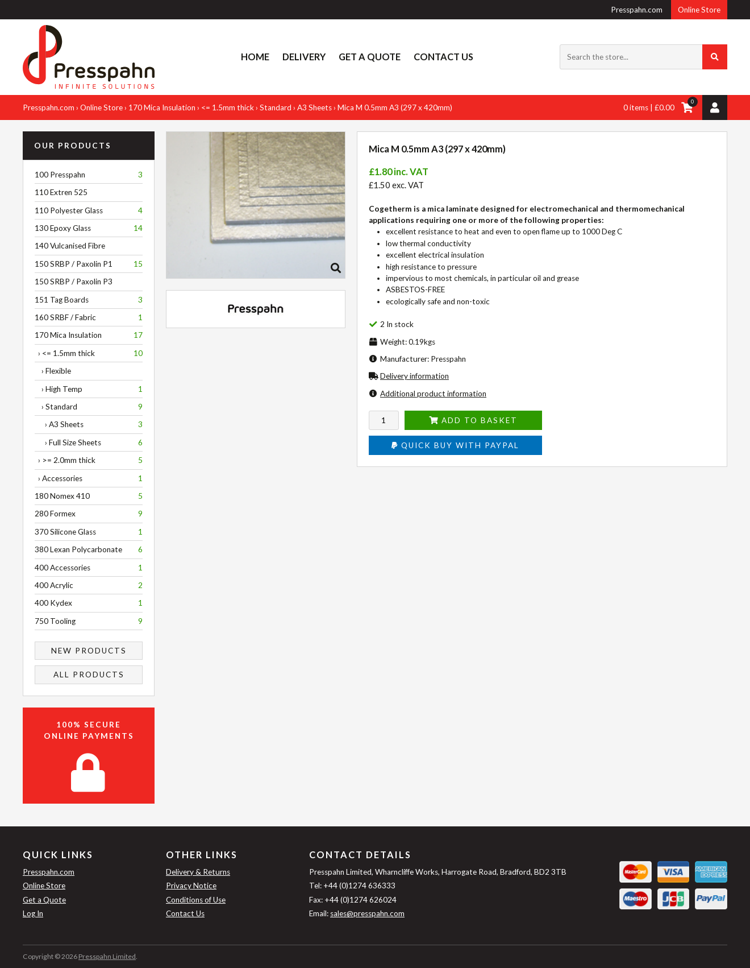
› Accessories (89, 478)
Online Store (699, 9)
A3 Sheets (314, 107)
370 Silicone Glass (89, 531)
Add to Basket (473, 420)
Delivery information (414, 375)
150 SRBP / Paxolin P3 (74, 281)
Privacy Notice (191, 885)
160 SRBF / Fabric (89, 317)
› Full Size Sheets (89, 442)
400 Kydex (89, 603)
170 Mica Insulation (161, 107)
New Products (89, 650)
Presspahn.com (637, 9)
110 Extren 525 (61, 192)
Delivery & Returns (198, 871)
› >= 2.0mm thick (89, 460)
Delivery (304, 56)
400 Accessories (89, 567)
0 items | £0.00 (648, 107)
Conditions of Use (196, 899)
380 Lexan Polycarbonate (89, 549)
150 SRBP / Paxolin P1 (89, 264)
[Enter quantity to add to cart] (384, 420)
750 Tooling (89, 621)
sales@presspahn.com (367, 913)
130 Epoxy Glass (89, 228)
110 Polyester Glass (89, 210)
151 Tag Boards (89, 299)
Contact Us (443, 56)
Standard (275, 107)
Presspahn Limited (107, 956)
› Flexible (53, 370)
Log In (33, 913)
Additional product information (433, 393)
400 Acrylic (89, 585)
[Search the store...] (643, 56)
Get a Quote (370, 56)
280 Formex (89, 513)
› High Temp (89, 389)
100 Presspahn (89, 174)
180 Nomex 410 (89, 496)
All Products (88, 674)
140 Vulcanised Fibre (70, 245)
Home (255, 56)
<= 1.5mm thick (227, 107)
